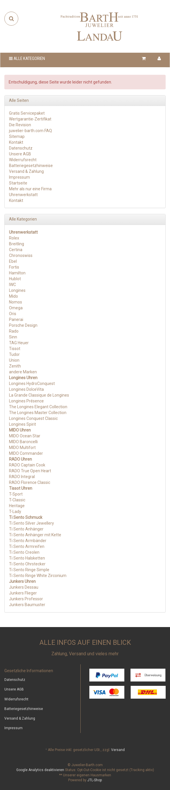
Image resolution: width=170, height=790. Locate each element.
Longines (17, 290)
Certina (15, 249)
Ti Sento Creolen (24, 552)
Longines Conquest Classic (33, 418)
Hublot (15, 278)
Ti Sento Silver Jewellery (31, 523)
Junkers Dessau (23, 587)
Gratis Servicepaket (27, 113)
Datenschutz (20, 148)
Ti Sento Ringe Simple (29, 569)
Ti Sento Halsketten (27, 558)
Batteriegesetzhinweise (31, 165)
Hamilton (17, 273)
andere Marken (23, 372)
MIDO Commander (26, 453)
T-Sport (16, 494)
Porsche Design (23, 325)
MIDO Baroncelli (23, 441)
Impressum (19, 177)
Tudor (14, 354)
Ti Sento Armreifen (26, 546)
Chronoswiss (20, 255)
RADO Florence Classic (29, 482)
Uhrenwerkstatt (23, 194)
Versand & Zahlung (26, 171)
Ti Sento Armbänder (27, 540)
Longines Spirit (22, 424)
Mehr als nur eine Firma (30, 189)
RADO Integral (22, 476)
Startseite (18, 183)
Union (14, 360)
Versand (118, 750)
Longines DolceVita (26, 389)
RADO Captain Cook (27, 465)
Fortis (14, 267)
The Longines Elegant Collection (38, 406)
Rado (14, 331)
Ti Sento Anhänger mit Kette (35, 534)
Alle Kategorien (27, 58)
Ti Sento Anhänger (26, 529)
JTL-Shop (94, 780)
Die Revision (20, 125)
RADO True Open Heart (30, 470)
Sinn (13, 337)
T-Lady (15, 511)
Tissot (14, 348)
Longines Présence (26, 401)
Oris (12, 313)
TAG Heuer (19, 342)
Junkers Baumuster (27, 604)
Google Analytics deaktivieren (40, 770)
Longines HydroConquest (32, 383)
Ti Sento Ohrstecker (27, 564)
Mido (13, 296)
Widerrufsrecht (23, 159)
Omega (16, 308)
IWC (12, 284)
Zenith (15, 366)
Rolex (14, 238)
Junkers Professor (26, 599)
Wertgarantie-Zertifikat (30, 119)
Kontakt (16, 142)
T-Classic (17, 500)
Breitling (16, 244)
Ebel (13, 261)
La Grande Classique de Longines (39, 395)
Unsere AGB (20, 154)
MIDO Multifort (22, 447)
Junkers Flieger (23, 593)
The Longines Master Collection (37, 412)
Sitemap (17, 136)
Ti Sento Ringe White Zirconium (37, 575)
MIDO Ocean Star (24, 436)
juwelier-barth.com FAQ (30, 130)
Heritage (17, 505)
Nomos (15, 302)
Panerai (16, 319)
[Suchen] (11, 18)
